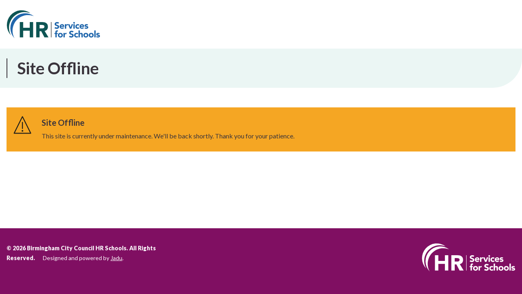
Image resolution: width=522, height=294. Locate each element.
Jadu (116, 257)
